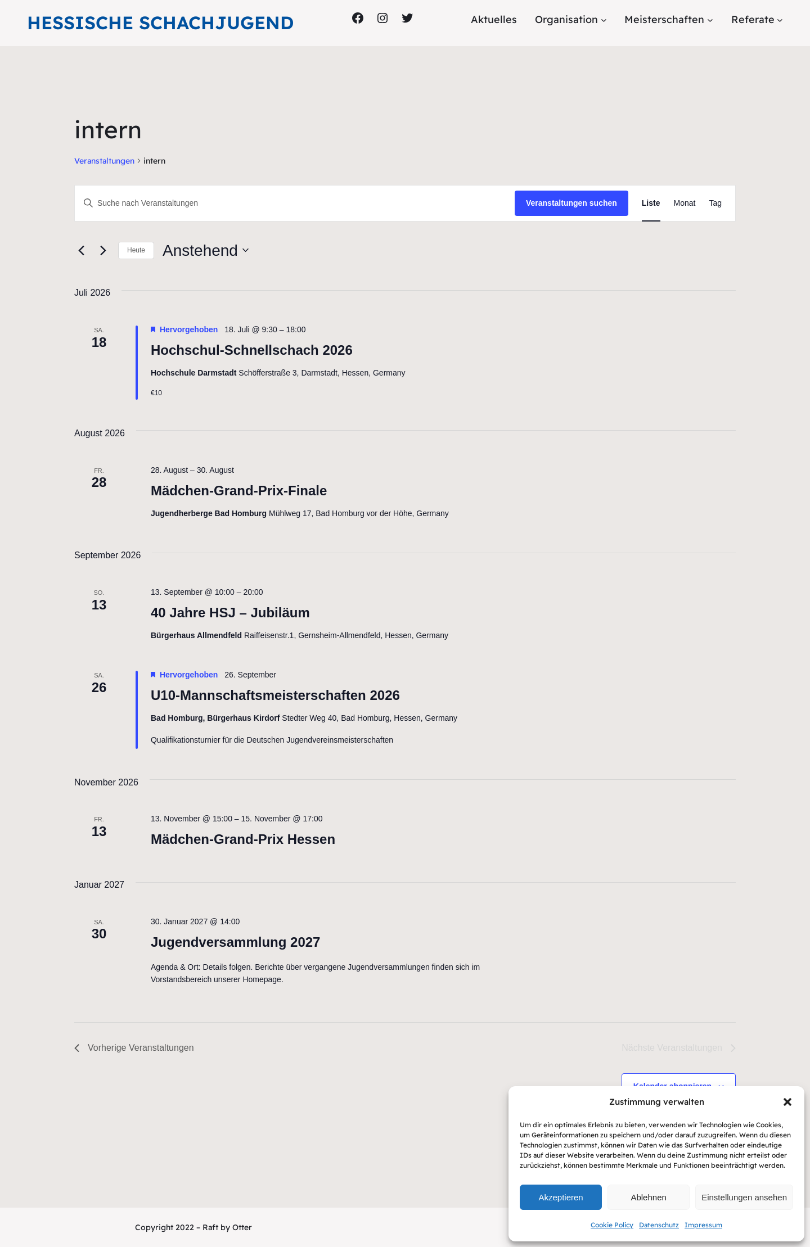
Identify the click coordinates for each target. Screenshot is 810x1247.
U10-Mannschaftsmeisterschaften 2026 (275, 695)
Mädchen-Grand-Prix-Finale (239, 490)
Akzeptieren (560, 1197)
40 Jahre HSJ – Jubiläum (230, 612)
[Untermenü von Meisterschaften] (710, 20)
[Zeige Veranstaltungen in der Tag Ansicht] (715, 203)
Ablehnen (648, 1197)
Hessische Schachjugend (160, 22)
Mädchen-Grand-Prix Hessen (243, 839)
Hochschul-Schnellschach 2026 (252, 350)
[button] (787, 1102)
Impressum (703, 1225)
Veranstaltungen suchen (571, 202)
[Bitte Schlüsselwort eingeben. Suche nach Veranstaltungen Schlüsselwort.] (295, 203)
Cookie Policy (612, 1225)
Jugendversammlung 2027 (235, 942)
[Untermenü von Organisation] (604, 20)
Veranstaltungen (104, 161)
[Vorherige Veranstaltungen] (81, 250)
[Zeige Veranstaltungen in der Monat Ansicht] (685, 203)
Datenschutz (659, 1225)
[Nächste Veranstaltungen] (103, 250)
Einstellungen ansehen (744, 1197)
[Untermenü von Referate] (780, 20)
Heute (136, 250)
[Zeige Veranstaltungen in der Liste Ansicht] (651, 203)
